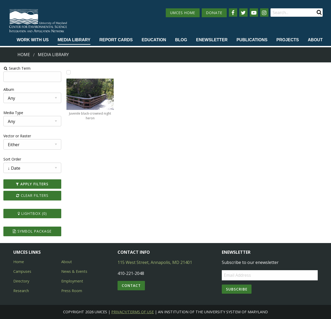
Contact (131, 285)
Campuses (22, 271)
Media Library (74, 40)
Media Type (13, 112)
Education (154, 40)
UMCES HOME (182, 12)
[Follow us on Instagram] (264, 12)
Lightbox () (32, 213)
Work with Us (33, 40)
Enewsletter (212, 40)
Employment (72, 281)
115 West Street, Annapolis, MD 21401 (155, 262)
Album (8, 89)
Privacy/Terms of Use (132, 311)
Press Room (71, 290)
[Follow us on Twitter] (243, 12)
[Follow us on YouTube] (254, 12)
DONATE (214, 12)
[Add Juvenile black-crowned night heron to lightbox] (68, 72)
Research (21, 290)
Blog (181, 40)
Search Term (17, 68)
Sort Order (12, 159)
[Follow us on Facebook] (233, 12)
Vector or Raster (17, 135)
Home (23, 54)
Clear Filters (32, 195)
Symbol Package (32, 231)
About (315, 40)
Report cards (116, 40)
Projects (288, 40)
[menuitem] (33, 40)
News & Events (74, 271)
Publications (251, 40)
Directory (21, 281)
